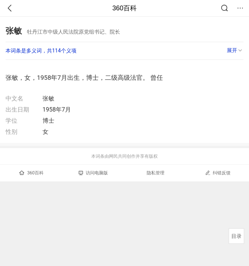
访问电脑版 (93, 172)
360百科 (124, 8)
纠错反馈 (218, 172)
